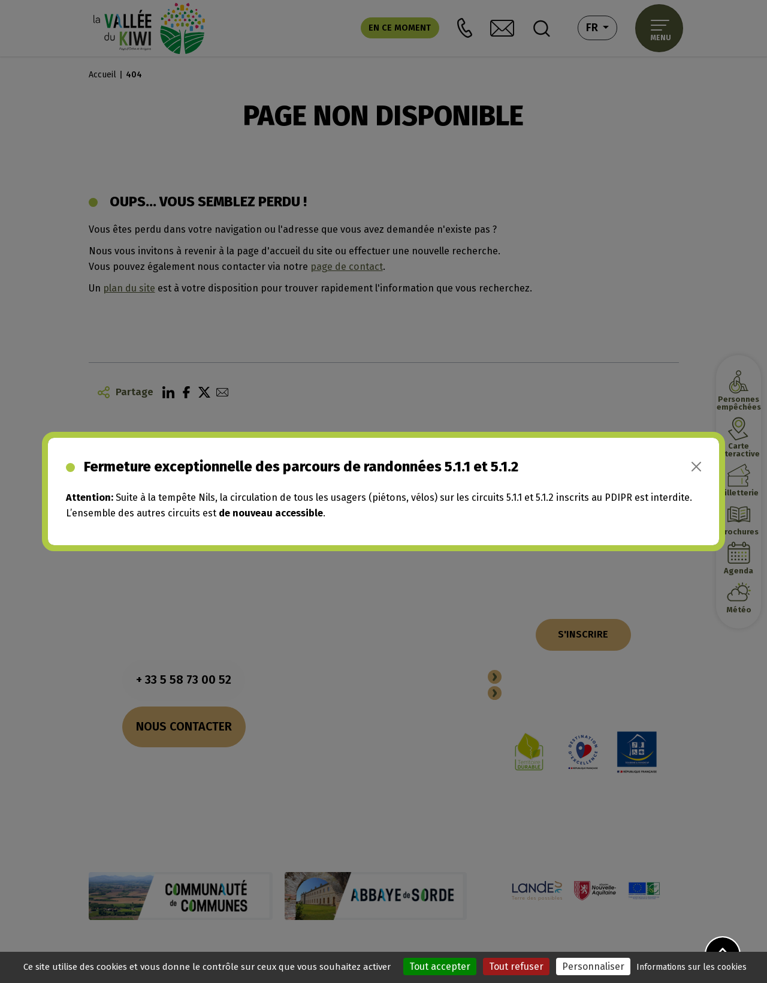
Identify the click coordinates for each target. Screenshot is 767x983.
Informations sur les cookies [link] (691, 967)
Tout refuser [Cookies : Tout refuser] (516, 966)
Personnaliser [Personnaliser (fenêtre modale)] (593, 966)
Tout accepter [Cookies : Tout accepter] (439, 966)
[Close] (696, 466)
